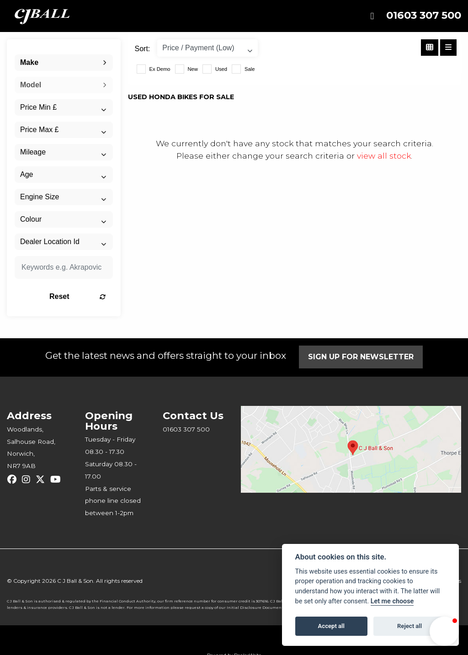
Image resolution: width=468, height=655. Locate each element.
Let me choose (392, 601)
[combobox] (64, 62)
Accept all (331, 626)
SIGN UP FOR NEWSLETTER (361, 356)
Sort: (142, 49)
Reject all (409, 626)
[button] (444, 631)
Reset (77, 296)
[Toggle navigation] (372, 16)
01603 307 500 (423, 15)
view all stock (384, 155)
